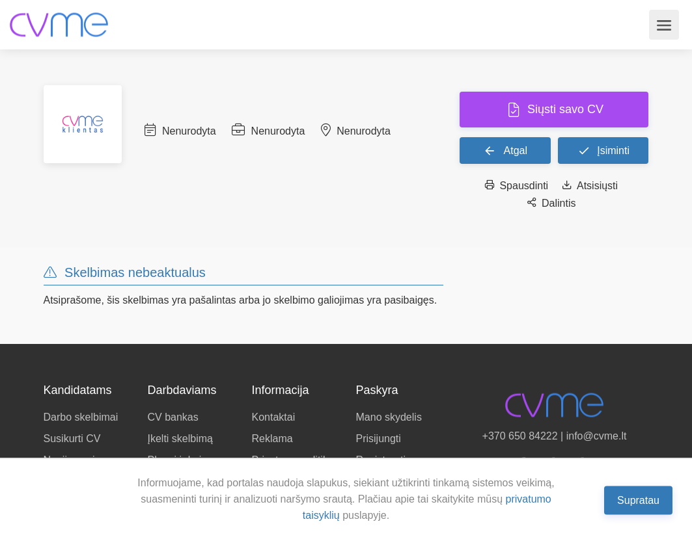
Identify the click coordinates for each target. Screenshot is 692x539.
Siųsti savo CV (563, 109)
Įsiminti (603, 150)
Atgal (505, 150)
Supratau (638, 499)
